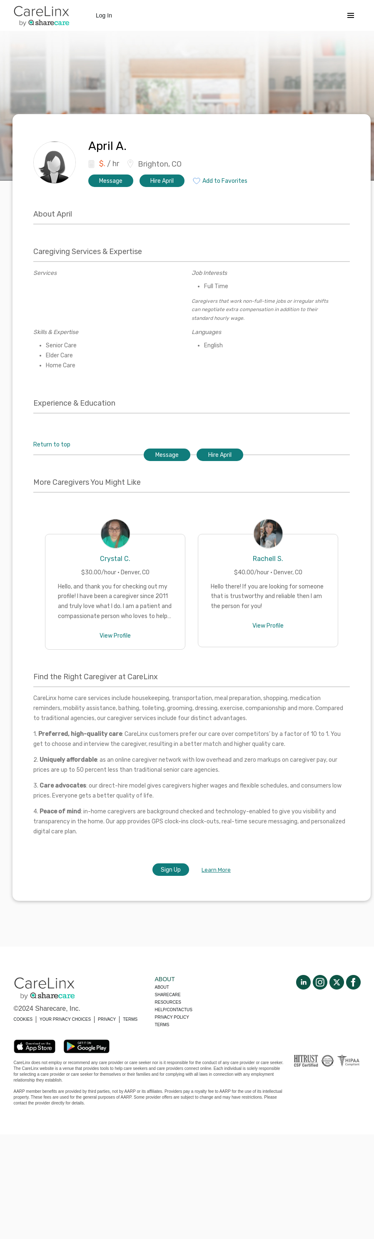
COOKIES (23, 1019)
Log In (104, 15)
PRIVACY (107, 1019)
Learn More (216, 870)
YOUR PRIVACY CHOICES (65, 1019)
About (162, 987)
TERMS (130, 1019)
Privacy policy (172, 1017)
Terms (162, 1024)
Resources (168, 1002)
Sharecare (168, 994)
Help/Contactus (173, 1009)
